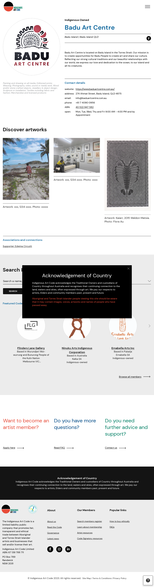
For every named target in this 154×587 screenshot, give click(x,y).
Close (128, 269)
